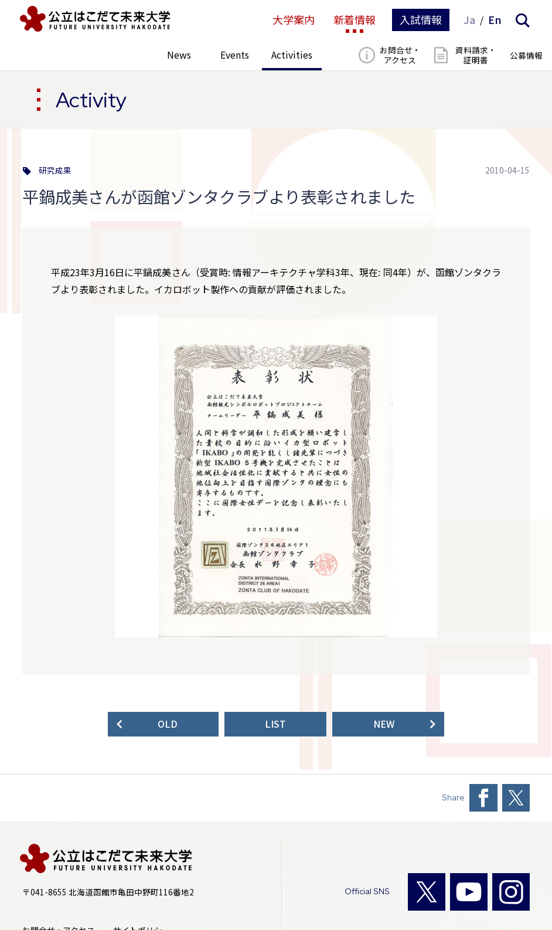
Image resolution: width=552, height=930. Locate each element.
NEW (383, 723)
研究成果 (55, 171)
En (495, 19)
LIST (275, 723)
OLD (168, 723)
